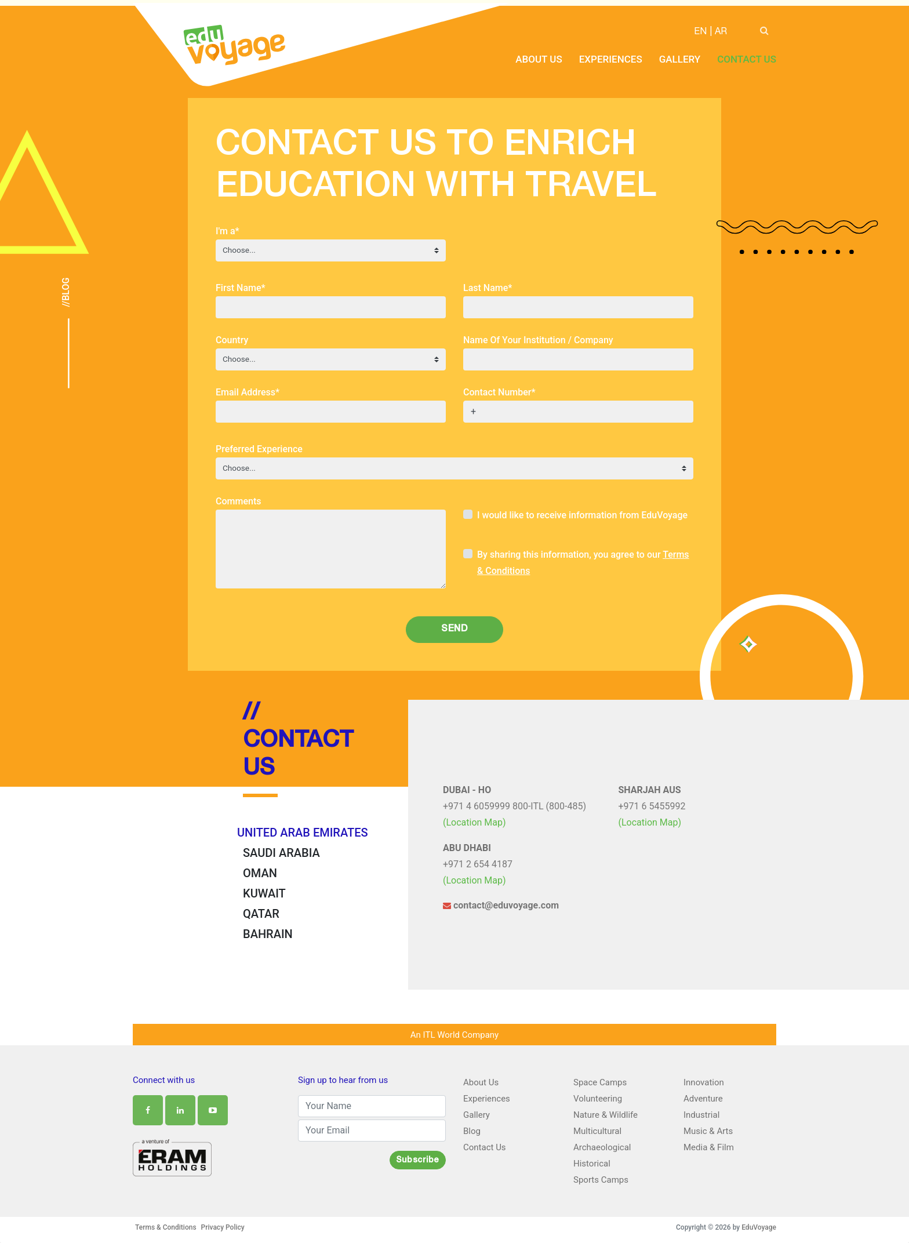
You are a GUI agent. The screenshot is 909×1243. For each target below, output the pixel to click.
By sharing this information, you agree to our (583, 562)
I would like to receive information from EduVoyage (582, 515)
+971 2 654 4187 (477, 864)
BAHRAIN (268, 934)
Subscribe (417, 1161)
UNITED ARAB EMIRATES (302, 832)
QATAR (261, 914)
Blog (472, 1131)
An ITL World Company (454, 1035)
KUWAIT (264, 893)
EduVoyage (758, 1227)
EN (700, 32)
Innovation (703, 1082)
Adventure (703, 1098)
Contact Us (746, 59)
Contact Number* (499, 392)
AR (721, 32)
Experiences (610, 59)
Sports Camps (600, 1180)
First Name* (241, 287)
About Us (538, 59)
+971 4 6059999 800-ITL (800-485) (514, 806)
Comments (238, 501)
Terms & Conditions (166, 1227)
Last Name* (487, 287)
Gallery (680, 59)
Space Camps (600, 1082)
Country (232, 340)
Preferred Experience (259, 449)
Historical (591, 1163)
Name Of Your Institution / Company (538, 340)
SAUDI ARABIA (281, 853)
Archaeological (602, 1147)
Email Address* (247, 392)
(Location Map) (474, 822)
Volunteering (597, 1098)
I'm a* (227, 231)
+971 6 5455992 (652, 806)
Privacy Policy (223, 1227)
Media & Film (708, 1147)
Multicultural (597, 1131)
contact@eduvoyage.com (501, 905)
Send (454, 629)
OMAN (260, 873)
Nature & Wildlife (605, 1115)
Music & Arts (708, 1131)
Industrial (701, 1115)
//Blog (65, 292)
